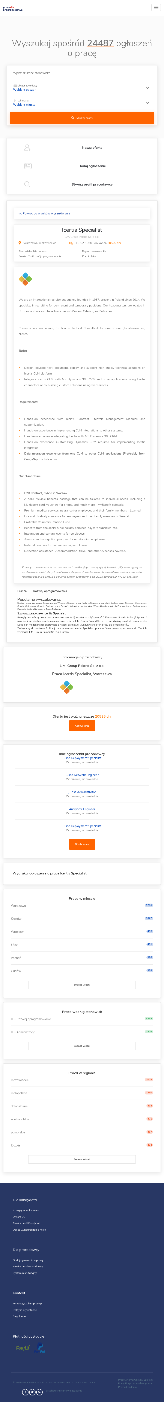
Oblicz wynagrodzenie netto (29, 1229)
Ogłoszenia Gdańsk (34, 606)
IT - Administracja (23, 1032)
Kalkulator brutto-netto (81, 606)
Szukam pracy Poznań (57, 606)
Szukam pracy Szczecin (122, 603)
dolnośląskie (19, 1106)
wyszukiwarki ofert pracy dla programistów (104, 624)
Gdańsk (16, 971)
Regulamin (19, 1316)
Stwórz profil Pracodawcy (28, 1266)
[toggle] (156, 7)
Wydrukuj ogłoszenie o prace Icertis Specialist (49, 873)
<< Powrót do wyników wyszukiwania (44, 213)
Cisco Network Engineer (82, 775)
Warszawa (18, 906)
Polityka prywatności (25, 1309)
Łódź (14, 945)
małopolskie (19, 1093)
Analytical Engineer (82, 809)
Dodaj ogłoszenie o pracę (28, 1260)
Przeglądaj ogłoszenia (26, 1210)
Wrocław (17, 932)
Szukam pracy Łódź (100, 603)
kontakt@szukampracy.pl (27, 1303)
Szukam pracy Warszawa (29, 603)
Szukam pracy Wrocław (54, 603)
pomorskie (18, 1132)
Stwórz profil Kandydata (27, 1223)
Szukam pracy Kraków (78, 603)
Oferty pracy (82, 844)
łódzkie (16, 1145)
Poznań (16, 958)
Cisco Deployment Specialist (82, 758)
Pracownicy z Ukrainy (130, 1379)
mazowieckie (20, 1080)
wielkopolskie (20, 1119)
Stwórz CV (19, 1216)
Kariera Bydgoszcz (36, 609)
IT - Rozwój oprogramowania (44, 256)
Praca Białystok (53, 609)
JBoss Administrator (82, 792)
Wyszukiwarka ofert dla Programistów (112, 606)
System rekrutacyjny (25, 1272)
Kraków (16, 919)
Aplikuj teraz (82, 725)
